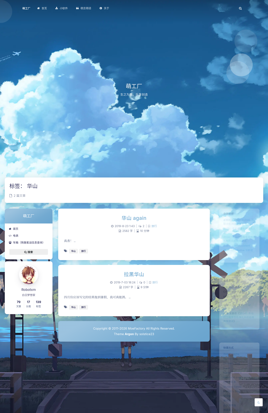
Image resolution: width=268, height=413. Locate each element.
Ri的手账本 (227, 389)
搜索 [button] (28, 252)
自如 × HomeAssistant (236, 252)
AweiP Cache (229, 356)
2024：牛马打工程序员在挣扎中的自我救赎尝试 (238, 325)
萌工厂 (26, 8)
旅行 (154, 226)
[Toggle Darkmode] (259, 402)
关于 (249, 289)
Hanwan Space (231, 378)
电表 (13, 235)
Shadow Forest (231, 395)
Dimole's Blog (230, 367)
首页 (13, 228)
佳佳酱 (224, 406)
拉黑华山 (134, 274)
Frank (224, 373)
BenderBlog (228, 362)
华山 (73, 251)
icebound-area (230, 384)
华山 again (134, 218)
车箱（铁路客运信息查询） (27, 242)
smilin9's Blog (230, 400)
